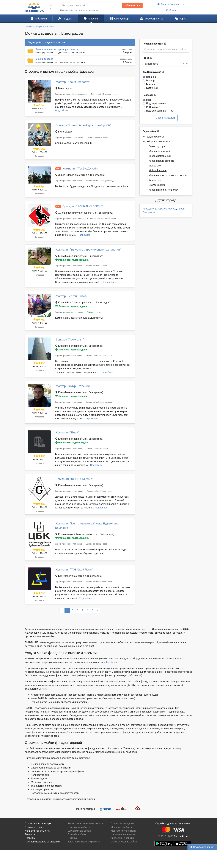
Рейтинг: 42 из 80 (39, 190)
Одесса (172, 208)
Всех (148, 99)
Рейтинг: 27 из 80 (39, 152)
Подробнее (61, 110)
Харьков (162, 208)
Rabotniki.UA (181, 836)
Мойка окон (155, 165)
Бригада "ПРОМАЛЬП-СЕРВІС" (83, 206)
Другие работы (153, 136)
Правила (30, 838)
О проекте (184, 823)
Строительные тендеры (38, 823)
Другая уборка (157, 185)
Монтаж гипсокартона (123, 830)
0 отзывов (39, 113)
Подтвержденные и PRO (160, 110)
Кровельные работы (122, 838)
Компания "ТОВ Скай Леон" (74, 569)
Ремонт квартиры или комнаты (86, 823)
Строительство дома (122, 823)
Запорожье (149, 212)
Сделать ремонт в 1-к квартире (85, 10)
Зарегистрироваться (170, 4)
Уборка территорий (159, 151)
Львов (180, 208)
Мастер (150, 80)
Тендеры (65, 18)
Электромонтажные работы (84, 841)
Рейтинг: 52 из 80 (39, 271)
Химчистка (155, 180)
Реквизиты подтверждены (72, 259)
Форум (180, 18)
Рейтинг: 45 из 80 (39, 366)
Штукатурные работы (80, 830)
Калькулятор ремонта (37, 830)
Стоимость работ (34, 827)
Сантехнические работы (124, 841)
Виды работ (149, 131)
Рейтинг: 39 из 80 (39, 596)
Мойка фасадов (44, 59)
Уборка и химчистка (156, 141)
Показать (149, 95)
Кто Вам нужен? (153, 72)
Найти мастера (132, 5)
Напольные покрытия (123, 834)
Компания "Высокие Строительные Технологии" (88, 249)
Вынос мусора (157, 146)
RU (51, 9)
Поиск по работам (153, 43)
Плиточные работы (79, 827)
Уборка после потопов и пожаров (168, 175)
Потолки (72, 838)
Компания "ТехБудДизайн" (81, 168)
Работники (39, 18)
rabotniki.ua (110, 662)
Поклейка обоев (77, 834)
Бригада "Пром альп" (70, 339)
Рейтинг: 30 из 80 (39, 109)
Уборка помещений (160, 156)
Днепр (152, 208)
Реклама (30, 834)
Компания (152, 87)
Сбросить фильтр (166, 117)
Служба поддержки (202, 847)
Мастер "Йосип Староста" (73, 82)
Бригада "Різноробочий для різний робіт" (83, 125)
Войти (171, 10)
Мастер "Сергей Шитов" (72, 296)
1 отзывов (39, 275)
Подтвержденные (156, 103)
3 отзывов (39, 417)
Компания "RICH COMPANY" (74, 479)
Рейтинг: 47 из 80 (39, 323)
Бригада (151, 84)
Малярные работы (121, 827)
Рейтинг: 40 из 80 (39, 507)
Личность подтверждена (71, 306)
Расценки (91, 18)
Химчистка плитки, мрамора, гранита (56, 49)
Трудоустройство (152, 18)
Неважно (151, 76)
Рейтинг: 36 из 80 (39, 233)
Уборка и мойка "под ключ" (164, 189)
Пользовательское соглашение (42, 841)
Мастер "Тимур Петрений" (73, 386)
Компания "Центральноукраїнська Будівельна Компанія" (86, 526)
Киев (145, 208)
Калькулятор (119, 18)
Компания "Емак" (67, 432)
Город (146, 57)
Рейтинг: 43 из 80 (39, 459)
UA (51, 6)
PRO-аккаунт (153, 107)
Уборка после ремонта (161, 160)
